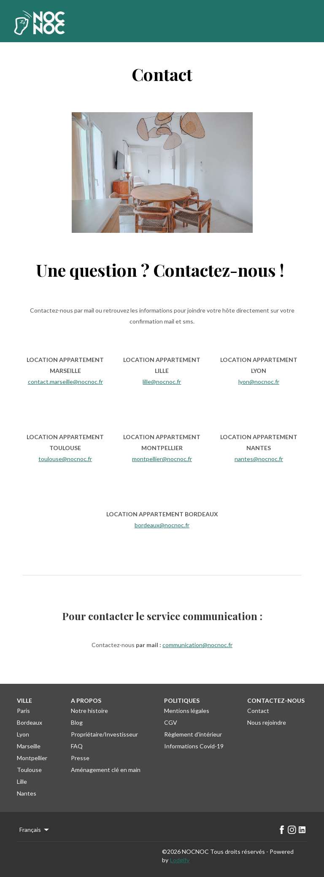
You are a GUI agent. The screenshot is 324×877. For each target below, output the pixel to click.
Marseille (28, 746)
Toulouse (29, 769)
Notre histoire (89, 710)
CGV (170, 722)
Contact (258, 710)
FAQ (77, 746)
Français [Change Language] (34, 830)
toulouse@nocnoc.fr (65, 458)
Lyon (23, 734)
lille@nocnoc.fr (162, 381)
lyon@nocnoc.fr (258, 381)
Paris (23, 710)
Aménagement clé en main (105, 769)
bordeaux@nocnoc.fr (162, 525)
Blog (77, 722)
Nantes (26, 793)
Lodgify (179, 860)
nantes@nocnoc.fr (259, 458)
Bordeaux (29, 722)
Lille (22, 781)
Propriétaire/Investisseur (104, 734)
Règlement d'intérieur (193, 734)
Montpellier (32, 757)
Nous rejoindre (266, 722)
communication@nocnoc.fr (197, 644)
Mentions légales (186, 710)
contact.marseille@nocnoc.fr (65, 381)
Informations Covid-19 (194, 746)
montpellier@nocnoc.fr (162, 458)
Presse (80, 757)
